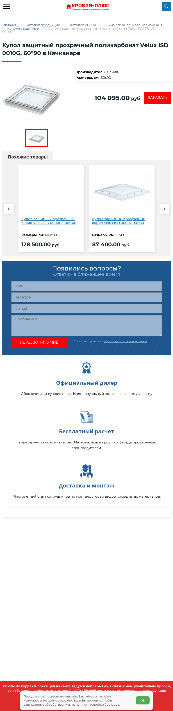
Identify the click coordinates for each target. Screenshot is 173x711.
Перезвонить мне (39, 342)
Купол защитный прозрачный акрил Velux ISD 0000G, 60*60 (118, 221)
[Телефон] (86, 297)
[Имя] (86, 286)
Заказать (157, 98)
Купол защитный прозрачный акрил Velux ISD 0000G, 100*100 (48, 221)
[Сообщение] (86, 325)
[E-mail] (86, 308)
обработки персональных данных (125, 341)
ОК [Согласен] (143, 700)
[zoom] (36, 97)
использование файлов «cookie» (47, 700)
